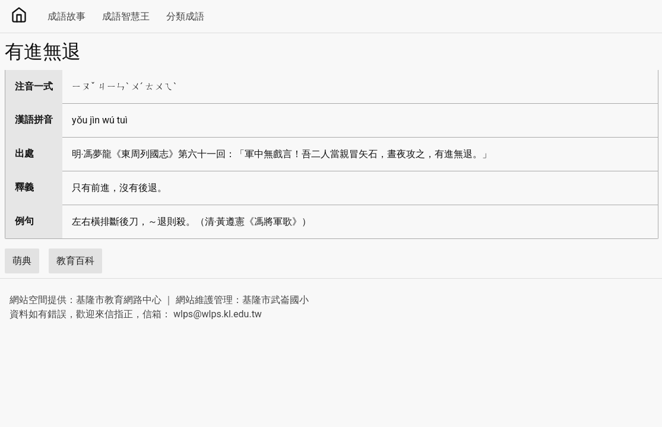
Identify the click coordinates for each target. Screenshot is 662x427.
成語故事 (66, 16)
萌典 (21, 260)
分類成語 (185, 16)
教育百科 (75, 260)
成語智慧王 (126, 16)
